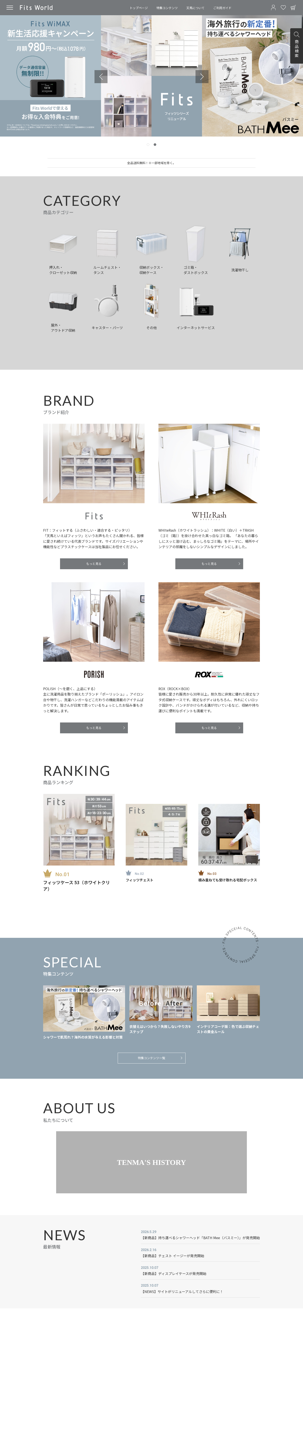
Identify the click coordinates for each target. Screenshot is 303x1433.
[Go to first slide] (202, 76)
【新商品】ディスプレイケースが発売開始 (173, 1273)
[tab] (148, 144)
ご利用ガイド (222, 8)
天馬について (195, 8)
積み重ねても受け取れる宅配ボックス (227, 879)
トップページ (139, 8)
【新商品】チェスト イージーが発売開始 (172, 1255)
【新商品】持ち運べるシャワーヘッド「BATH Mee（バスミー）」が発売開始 (200, 1237)
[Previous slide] (101, 76)
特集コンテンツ (167, 8)
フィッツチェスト (139, 879)
